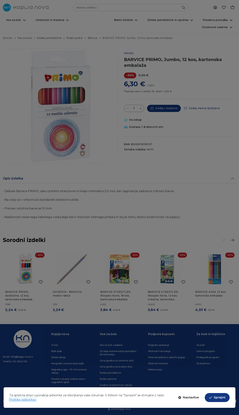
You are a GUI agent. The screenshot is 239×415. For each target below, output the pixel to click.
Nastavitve (188, 397)
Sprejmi (217, 397)
